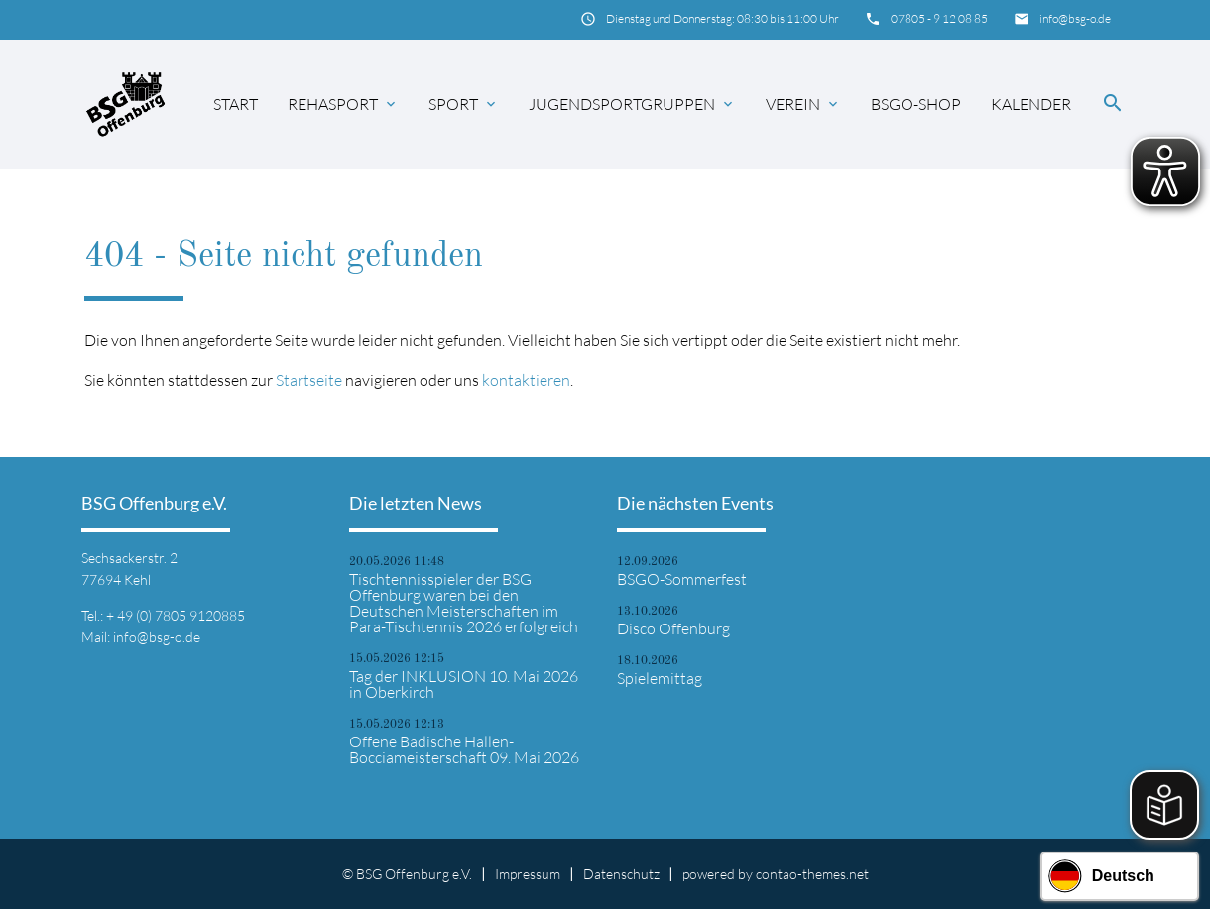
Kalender (1031, 104)
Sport (463, 104)
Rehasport (343, 104)
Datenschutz (621, 873)
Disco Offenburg (673, 628)
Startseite (309, 380)
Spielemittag (659, 678)
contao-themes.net (812, 873)
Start (235, 104)
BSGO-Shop (916, 104)
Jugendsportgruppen (632, 104)
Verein (803, 104)
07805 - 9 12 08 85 (939, 18)
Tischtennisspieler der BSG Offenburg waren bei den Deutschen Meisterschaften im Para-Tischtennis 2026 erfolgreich (463, 602)
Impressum (527, 873)
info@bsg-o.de (1075, 18)
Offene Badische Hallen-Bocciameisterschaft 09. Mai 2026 (464, 749)
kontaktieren (526, 380)
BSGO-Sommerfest (682, 579)
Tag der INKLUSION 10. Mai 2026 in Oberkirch (463, 684)
